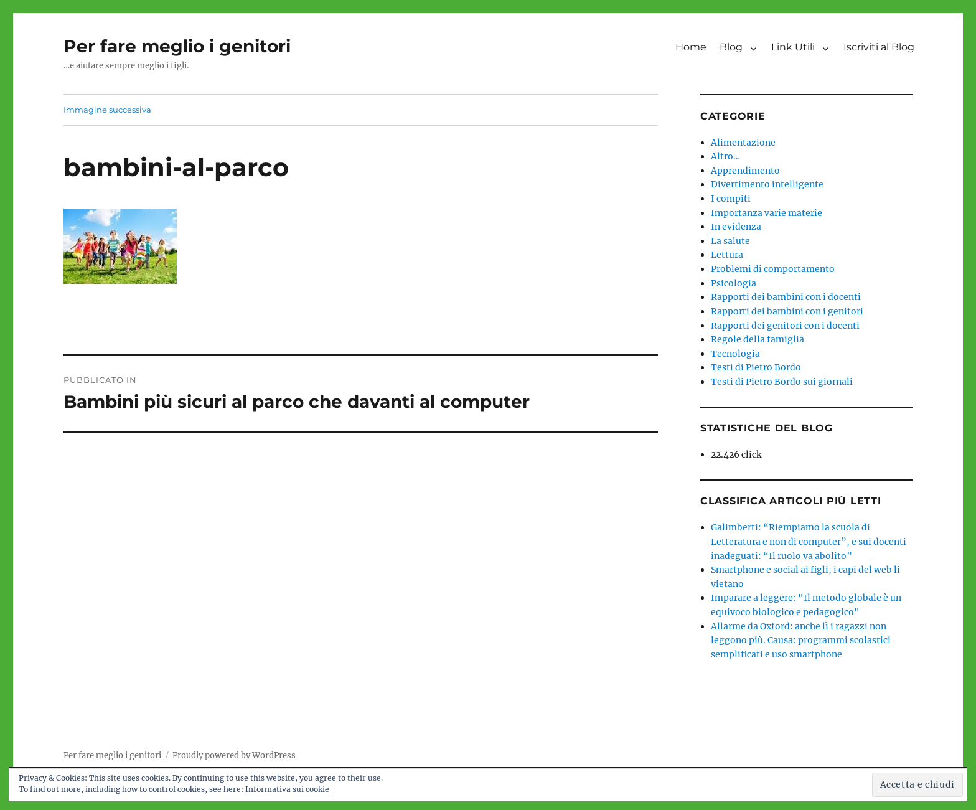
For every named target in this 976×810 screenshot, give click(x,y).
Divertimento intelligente (767, 184)
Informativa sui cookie (287, 789)
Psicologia (733, 283)
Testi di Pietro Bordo (756, 367)
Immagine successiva (107, 110)
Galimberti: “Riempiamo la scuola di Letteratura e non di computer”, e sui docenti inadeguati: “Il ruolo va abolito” (808, 541)
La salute (730, 241)
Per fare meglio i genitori (177, 46)
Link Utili (793, 47)
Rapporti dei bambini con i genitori (787, 311)
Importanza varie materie (766, 213)
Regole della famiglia (757, 339)
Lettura (727, 254)
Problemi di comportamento (773, 269)
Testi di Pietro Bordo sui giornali (782, 381)
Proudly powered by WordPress (234, 755)
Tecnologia (735, 353)
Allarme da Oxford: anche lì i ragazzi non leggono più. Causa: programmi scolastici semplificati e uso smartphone (801, 640)
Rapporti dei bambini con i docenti (786, 297)
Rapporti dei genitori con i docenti (785, 325)
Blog (731, 47)
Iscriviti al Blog (878, 47)
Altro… (725, 156)
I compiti (731, 198)
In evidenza (736, 226)
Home (690, 47)
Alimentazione (743, 142)
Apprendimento (745, 170)
